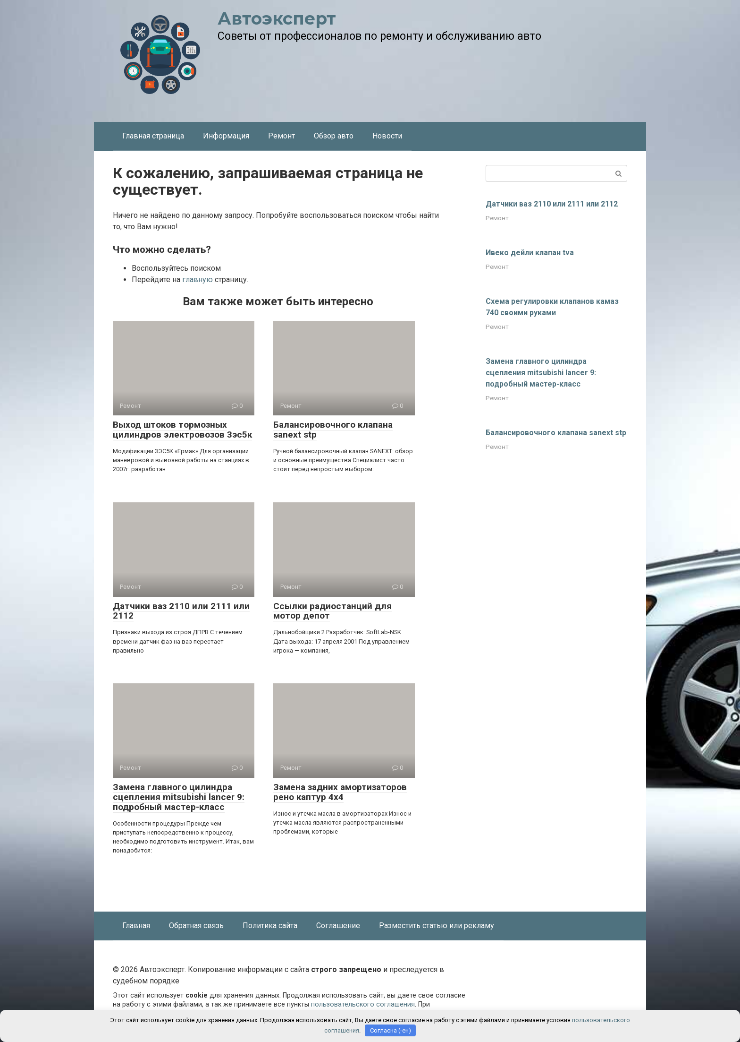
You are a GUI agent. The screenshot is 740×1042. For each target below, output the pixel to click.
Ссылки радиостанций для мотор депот (332, 611)
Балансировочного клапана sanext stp (333, 429)
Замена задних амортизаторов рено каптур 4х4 (340, 792)
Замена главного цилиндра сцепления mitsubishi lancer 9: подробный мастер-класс (178, 797)
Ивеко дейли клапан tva (530, 252)
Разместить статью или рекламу (436, 925)
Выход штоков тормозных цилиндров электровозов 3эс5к (182, 429)
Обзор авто (333, 135)
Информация (226, 135)
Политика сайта (270, 925)
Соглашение (338, 925)
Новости (387, 135)
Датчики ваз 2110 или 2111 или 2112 (181, 611)
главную (197, 279)
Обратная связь (196, 925)
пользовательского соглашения (363, 1004)
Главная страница (153, 135)
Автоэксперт (277, 18)
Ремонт (281, 135)
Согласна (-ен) (390, 1030)
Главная (136, 925)
